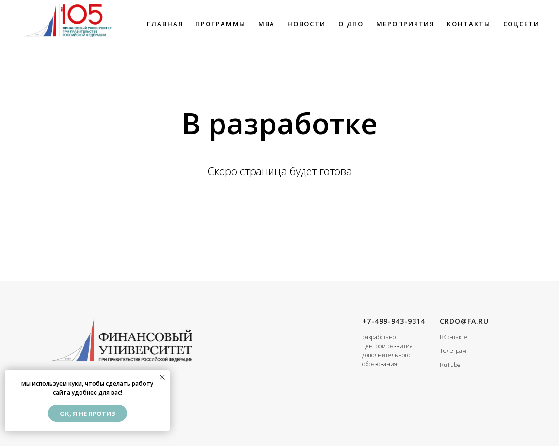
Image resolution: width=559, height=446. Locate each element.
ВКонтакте (453, 337)
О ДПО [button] (351, 23)
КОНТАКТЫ (468, 23)
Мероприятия (405, 23)
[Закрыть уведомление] (162, 377)
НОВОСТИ (306, 23)
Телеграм (453, 351)
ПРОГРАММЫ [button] (220, 23)
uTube (452, 365)
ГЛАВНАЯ (165, 23)
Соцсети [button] (521, 23)
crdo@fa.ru (464, 321)
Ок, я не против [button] (87, 413)
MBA (266, 23)
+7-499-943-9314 (393, 321)
